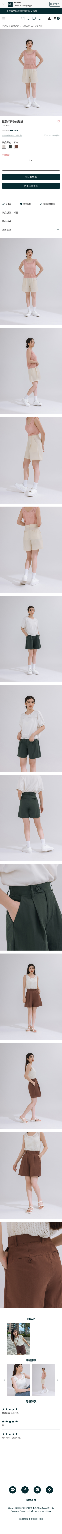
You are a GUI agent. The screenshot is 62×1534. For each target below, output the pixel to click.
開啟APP (54, 4)
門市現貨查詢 (31, 186)
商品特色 (6, 221)
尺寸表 (6, 204)
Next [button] (57, 1380)
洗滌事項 (6, 230)
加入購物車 (31, 177)
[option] (31, 72)
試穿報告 (25, 204)
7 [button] (41, 114)
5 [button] (31, 114)
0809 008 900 (36, 1519)
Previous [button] (4, 1380)
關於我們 (31, 1500)
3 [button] (21, 114)
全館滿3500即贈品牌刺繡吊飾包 (24, 11)
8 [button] (46, 114)
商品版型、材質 (10, 212)
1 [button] (11, 114)
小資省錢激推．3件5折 (12, 135)
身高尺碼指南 (47, 204)
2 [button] (16, 114)
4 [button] (26, 114)
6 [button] (36, 114)
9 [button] (51, 114)
